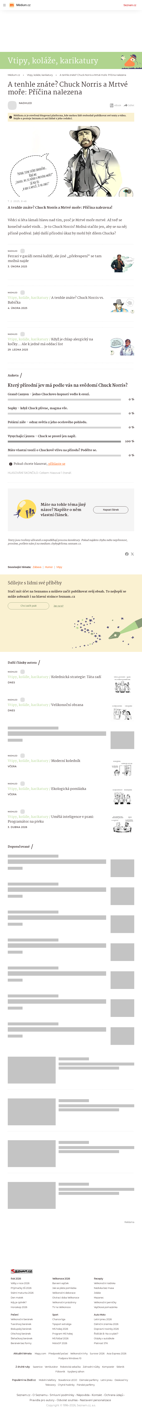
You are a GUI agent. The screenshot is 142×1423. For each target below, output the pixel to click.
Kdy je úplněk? (19, 1302)
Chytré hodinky (66, 1384)
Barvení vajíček (60, 1283)
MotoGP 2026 (59, 1343)
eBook (115, 105)
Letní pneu (106, 1380)
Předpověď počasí (58, 1353)
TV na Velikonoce (61, 1307)
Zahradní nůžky (91, 1366)
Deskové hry (121, 1380)
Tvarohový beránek (21, 1324)
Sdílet (128, 105)
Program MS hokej (62, 1333)
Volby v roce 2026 (20, 1283)
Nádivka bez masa (104, 1288)
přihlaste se (56, 464)
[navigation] (4, 5)
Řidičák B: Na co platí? (106, 1333)
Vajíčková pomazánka (105, 1307)
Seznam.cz (130, 5)
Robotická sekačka (70, 1366)
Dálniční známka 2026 (106, 1324)
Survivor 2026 (97, 1353)
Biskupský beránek (21, 1329)
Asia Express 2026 (116, 1353)
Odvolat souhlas (67, 1400)
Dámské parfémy (88, 1380)
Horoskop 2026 (19, 1307)
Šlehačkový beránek (21, 1338)
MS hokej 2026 (60, 1329)
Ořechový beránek (21, 1333)
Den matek (17, 1297)
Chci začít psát (29, 605)
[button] (71, 161)
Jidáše (97, 1292)
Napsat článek (111, 509)
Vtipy (59, 567)
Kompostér (108, 1366)
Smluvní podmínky (62, 1395)
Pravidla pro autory (42, 1400)
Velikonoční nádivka (104, 1283)
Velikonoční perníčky (105, 1302)
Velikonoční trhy (79, 1353)
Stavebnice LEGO (67, 1380)
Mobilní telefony (47, 1380)
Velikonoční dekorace (63, 1292)
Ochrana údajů (113, 1395)
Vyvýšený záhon (75, 1371)
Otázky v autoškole (104, 1338)
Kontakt (97, 1395)
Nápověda (83, 1395)
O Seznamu (40, 1395)
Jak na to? (58, 606)
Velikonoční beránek (22, 1319)
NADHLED (25, 103)
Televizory (50, 1384)
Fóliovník (60, 1371)
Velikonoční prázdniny (64, 1302)
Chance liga (58, 1319)
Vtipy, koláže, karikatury (28, 298)
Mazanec (99, 1297)
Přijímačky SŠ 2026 (21, 1288)
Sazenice (38, 1366)
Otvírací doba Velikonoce (65, 1297)
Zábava (37, 567)
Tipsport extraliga (61, 1324)
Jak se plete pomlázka (64, 1288)
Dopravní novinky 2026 (106, 1329)
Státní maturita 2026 (22, 1292)
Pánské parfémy (86, 1384)
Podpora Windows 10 (69, 1358)
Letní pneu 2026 (103, 1319)
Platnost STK (101, 1343)
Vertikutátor (51, 1366)
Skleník (120, 1366)
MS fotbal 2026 (60, 1338)
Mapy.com (40, 1353)
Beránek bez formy (21, 1343)
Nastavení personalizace (95, 1400)
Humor (49, 567)
